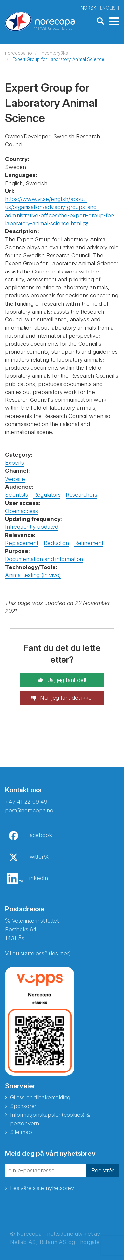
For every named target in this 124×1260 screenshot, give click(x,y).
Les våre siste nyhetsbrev (42, 1188)
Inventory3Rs (54, 53)
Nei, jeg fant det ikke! (66, 697)
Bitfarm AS (53, 1242)
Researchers (81, 494)
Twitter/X (37, 856)
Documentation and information (44, 559)
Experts (14, 462)
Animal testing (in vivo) (33, 575)
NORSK (88, 8)
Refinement (88, 543)
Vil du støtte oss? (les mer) (38, 953)
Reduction (56, 543)
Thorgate (87, 1242)
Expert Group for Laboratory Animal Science (58, 59)
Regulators (46, 494)
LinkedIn (37, 878)
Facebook (39, 835)
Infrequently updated (31, 527)
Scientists (16, 494)
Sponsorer (23, 1106)
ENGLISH (109, 8)
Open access (21, 511)
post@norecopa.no (29, 810)
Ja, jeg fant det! (66, 680)
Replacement (21, 543)
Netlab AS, (23, 1242)
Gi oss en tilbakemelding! (41, 1097)
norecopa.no (18, 53)
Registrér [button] (102, 1170)
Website (15, 479)
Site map (21, 1132)
